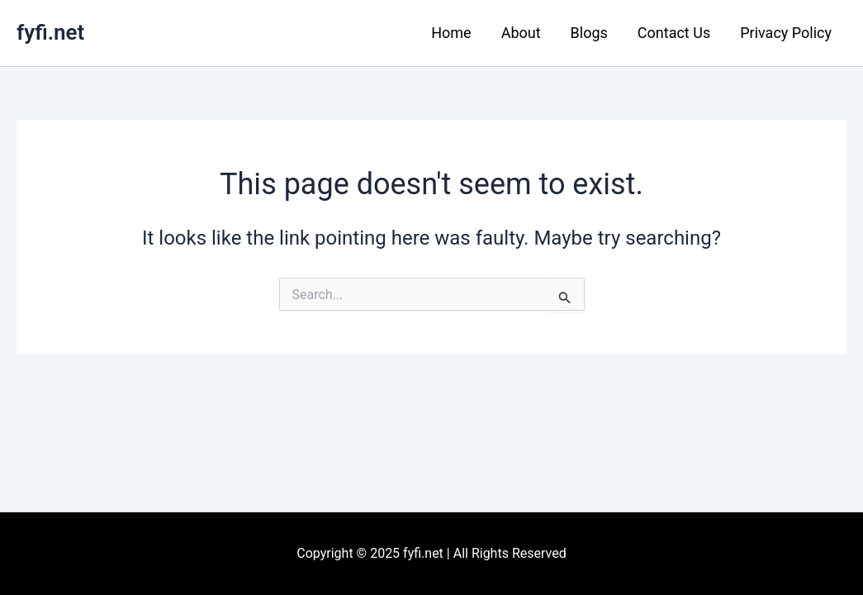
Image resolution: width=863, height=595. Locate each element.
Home (451, 32)
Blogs (589, 32)
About (521, 32)
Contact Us (674, 32)
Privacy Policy (786, 32)
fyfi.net (50, 32)
